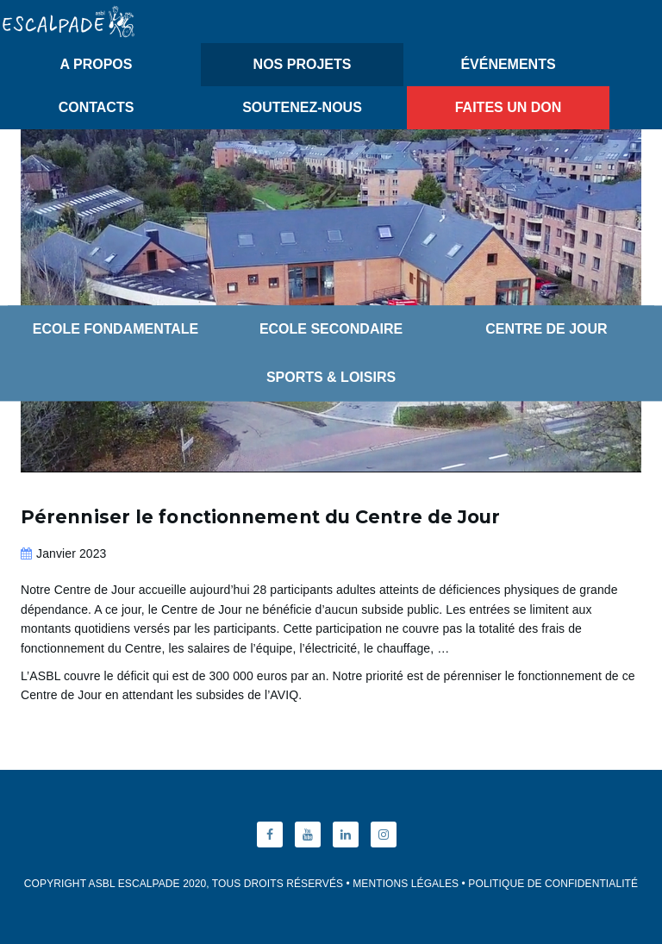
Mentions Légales (406, 884)
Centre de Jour (546, 329)
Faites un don (508, 107)
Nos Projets (302, 64)
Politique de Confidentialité (553, 884)
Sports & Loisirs (331, 377)
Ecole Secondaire (331, 329)
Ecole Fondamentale (116, 329)
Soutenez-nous (302, 107)
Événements (507, 64)
